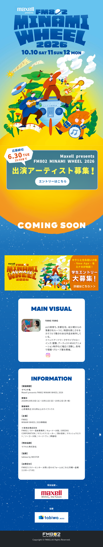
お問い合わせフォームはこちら (55, 467)
